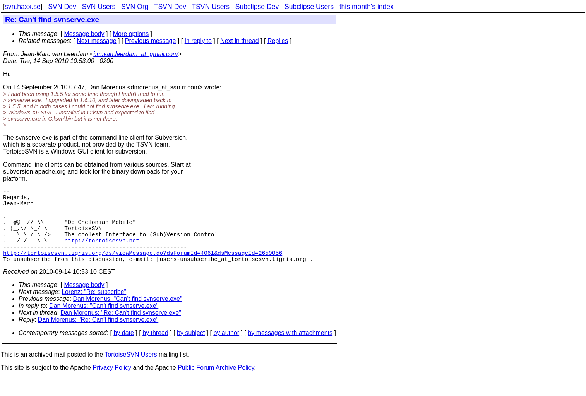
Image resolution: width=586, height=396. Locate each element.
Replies (277, 41)
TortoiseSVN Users (131, 373)
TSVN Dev (170, 6)
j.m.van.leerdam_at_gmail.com (135, 54)
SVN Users (98, 6)
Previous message (150, 41)
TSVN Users (211, 6)
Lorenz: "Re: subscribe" (94, 310)
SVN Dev (62, 6)
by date (123, 351)
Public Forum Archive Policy (216, 386)
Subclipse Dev (257, 6)
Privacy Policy (112, 386)
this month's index (366, 6)
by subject (191, 351)
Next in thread (239, 41)
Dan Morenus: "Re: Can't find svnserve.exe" (121, 331)
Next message (96, 41)
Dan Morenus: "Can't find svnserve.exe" (127, 317)
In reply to (198, 41)
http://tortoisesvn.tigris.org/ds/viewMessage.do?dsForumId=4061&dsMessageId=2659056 (142, 269)
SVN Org (134, 6)
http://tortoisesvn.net (101, 254)
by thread (155, 351)
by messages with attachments (290, 351)
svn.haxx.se (23, 6)
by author (226, 351)
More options (131, 34)
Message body (84, 34)
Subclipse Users (309, 6)
